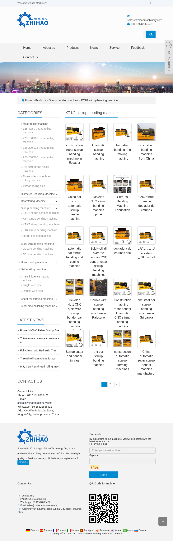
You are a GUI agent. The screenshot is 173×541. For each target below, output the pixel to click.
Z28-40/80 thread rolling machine (37, 130)
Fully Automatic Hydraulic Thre (38, 350)
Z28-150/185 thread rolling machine (38, 140)
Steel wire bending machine (37, 243)
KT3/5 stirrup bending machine (41, 224)
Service (114, 47)
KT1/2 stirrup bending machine (99, 100)
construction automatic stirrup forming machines (122, 360)
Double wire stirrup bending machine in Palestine (98, 308)
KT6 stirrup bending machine (40, 230)
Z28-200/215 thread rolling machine (38, 149)
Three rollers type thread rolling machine (37, 178)
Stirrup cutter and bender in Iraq (74, 356)
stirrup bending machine (37, 235)
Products (73, 47)
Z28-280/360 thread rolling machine (38, 159)
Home (27, 47)
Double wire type (33, 290)
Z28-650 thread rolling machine (36, 168)
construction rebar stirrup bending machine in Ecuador (74, 154)
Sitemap (119, 533)
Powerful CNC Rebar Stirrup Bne (39, 330)
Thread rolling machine (34, 123)
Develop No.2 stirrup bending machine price (98, 205)
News (94, 47)
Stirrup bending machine (63, 100)
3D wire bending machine (38, 254)
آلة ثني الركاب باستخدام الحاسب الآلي (146, 253)
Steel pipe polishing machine (38, 305)
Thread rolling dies (34, 185)
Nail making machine (33, 269)
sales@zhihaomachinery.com (144, 20)
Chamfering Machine (33, 201)
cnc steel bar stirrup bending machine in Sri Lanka (146, 308)
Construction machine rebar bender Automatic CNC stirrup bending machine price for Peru (122, 317)
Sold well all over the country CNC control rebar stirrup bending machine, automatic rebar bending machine (98, 270)
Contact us (30, 57)
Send (103, 474)
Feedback (137, 47)
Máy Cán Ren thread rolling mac (39, 366)
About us (49, 47)
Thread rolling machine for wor (38, 358)
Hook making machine (34, 262)
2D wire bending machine (38, 248)
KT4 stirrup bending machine (40, 218)
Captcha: (94, 455)
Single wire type (32, 285)
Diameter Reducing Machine (38, 193)
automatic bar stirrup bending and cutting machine (74, 257)
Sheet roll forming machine (37, 298)
